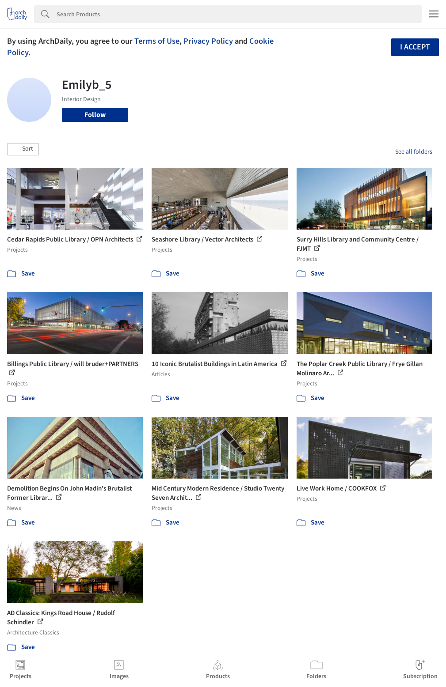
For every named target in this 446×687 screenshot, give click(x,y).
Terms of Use (156, 41)
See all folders (413, 152)
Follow (95, 115)
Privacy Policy (208, 41)
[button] (23, 149)
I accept (415, 47)
